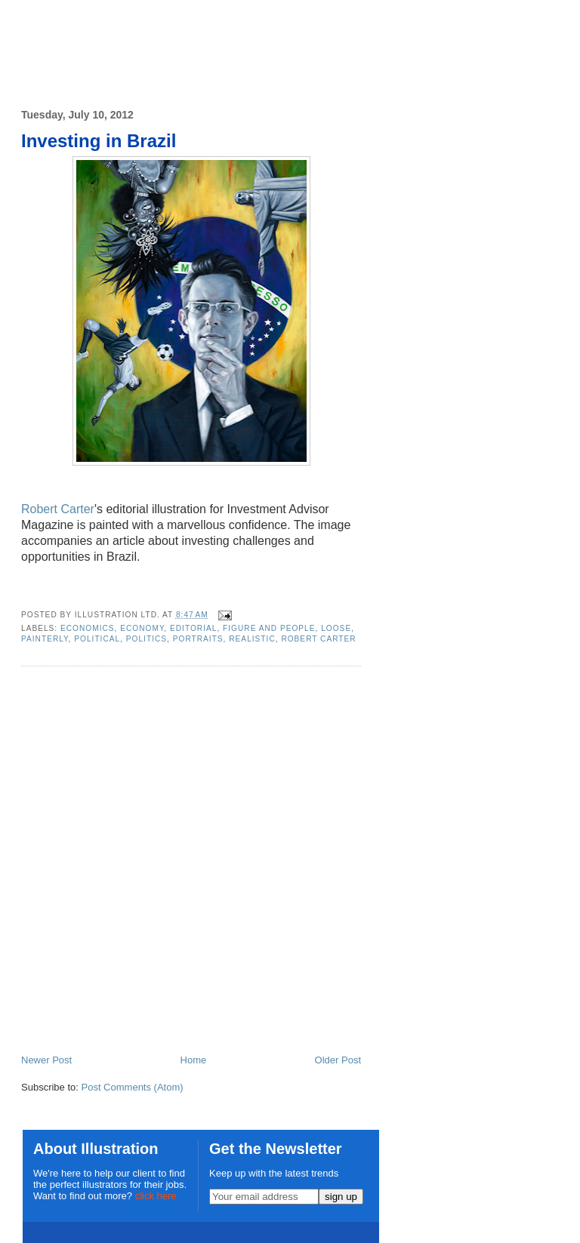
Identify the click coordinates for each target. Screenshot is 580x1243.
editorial (193, 628)
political (97, 639)
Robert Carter (57, 509)
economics (87, 628)
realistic (252, 639)
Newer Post (46, 1060)
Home (193, 1060)
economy (142, 628)
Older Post (338, 1060)
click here (156, 1195)
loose (336, 628)
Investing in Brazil (98, 141)
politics (146, 639)
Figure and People (269, 628)
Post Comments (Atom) (133, 1087)
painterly (45, 639)
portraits (198, 639)
